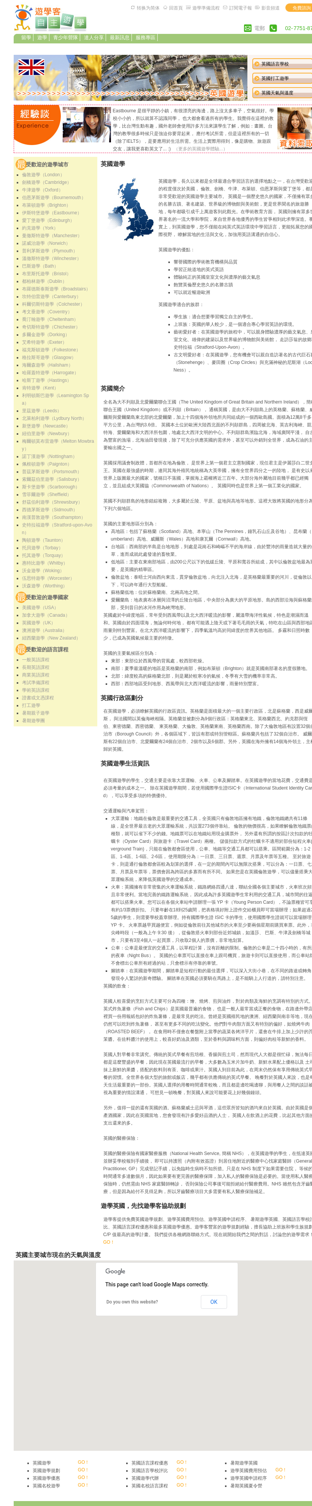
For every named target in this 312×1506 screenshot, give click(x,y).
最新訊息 (120, 37)
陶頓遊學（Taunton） (44, 540)
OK (214, 1302)
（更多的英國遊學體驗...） (201, 149)
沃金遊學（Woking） (43, 570)
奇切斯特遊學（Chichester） (51, 327)
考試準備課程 (35, 682)
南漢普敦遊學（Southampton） (54, 517)
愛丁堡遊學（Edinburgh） (48, 220)
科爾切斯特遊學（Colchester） (53, 304)
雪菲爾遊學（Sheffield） (46, 494)
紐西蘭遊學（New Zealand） (51, 638)
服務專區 (145, 37)
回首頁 (176, 8)
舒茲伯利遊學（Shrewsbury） (52, 502)
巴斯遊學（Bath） (40, 266)
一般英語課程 (35, 659)
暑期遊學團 (33, 720)
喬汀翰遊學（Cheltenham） (50, 319)
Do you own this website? (132, 1302)
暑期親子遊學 (35, 713)
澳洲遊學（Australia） (44, 630)
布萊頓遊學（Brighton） (46, 205)
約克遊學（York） (40, 228)
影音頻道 (270, 8)
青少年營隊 (65, 37)
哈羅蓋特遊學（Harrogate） (50, 372)
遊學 (42, 37)
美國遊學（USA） (40, 607)
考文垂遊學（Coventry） (47, 311)
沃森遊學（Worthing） (45, 586)
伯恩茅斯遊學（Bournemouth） (54, 197)
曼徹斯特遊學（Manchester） (52, 235)
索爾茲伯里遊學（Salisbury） (52, 479)
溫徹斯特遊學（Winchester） (51, 258)
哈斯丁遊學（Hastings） (47, 380)
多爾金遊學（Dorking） (46, 334)
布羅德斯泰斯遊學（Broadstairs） (56, 289)
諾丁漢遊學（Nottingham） (49, 456)
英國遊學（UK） (39, 622)
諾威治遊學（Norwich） (46, 243)
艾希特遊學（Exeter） (44, 342)
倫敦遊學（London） (43, 174)
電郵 (259, 28)
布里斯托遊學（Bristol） (46, 273)
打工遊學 (31, 705)
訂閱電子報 (240, 8)
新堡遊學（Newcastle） (46, 426)
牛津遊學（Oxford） (42, 190)
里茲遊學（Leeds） (42, 410)
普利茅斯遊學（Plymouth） (50, 251)
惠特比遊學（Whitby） (45, 563)
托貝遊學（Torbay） (42, 547)
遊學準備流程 (206, 8)
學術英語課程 (35, 690)
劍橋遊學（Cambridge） (47, 182)
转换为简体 (148, 8)
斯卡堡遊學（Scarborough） (51, 487)
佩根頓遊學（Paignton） (47, 464)
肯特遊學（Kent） (40, 388)
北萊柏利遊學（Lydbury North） (54, 418)
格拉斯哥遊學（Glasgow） (49, 357)
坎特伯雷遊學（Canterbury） (51, 296)
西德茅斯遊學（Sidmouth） (50, 509)
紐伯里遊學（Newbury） (47, 433)
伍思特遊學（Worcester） (48, 578)
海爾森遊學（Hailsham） (47, 365)
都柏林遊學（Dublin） (44, 281)
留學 (26, 37)
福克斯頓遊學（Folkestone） (51, 350)
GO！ (109, 1242)
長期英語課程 (35, 667)
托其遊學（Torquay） (44, 555)
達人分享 (94, 37)
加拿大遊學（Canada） (46, 615)
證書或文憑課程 (38, 697)
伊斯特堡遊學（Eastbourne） (52, 212)
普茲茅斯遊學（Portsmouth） (52, 471)
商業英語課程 (35, 675)
